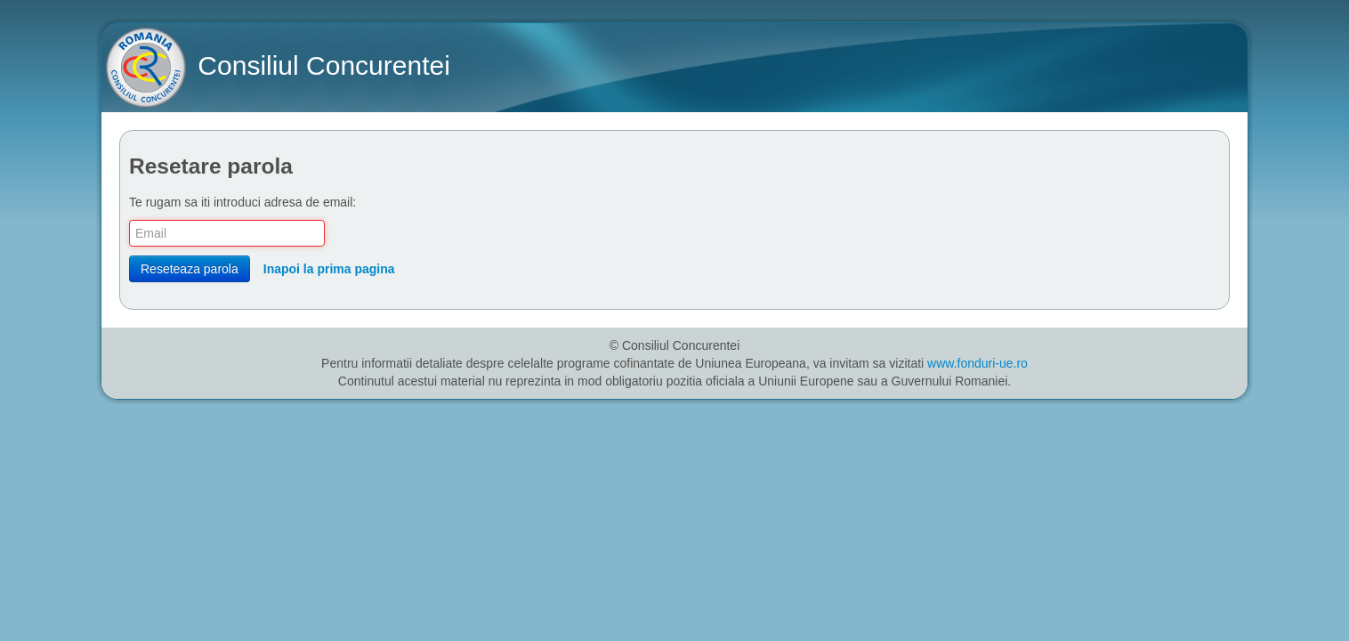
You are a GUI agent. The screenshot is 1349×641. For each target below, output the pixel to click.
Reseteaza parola (189, 269)
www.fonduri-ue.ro (977, 363)
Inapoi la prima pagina (329, 269)
